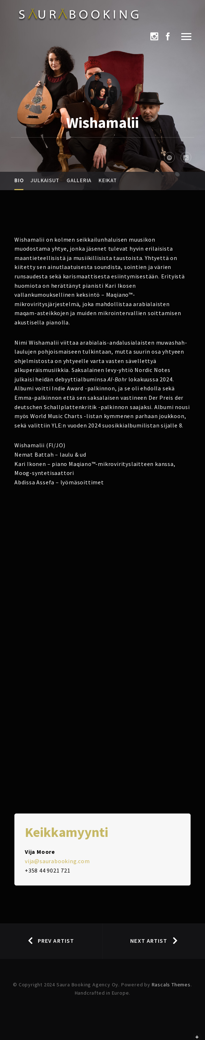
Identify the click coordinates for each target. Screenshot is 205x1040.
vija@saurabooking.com (57, 861)
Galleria (79, 180)
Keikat (108, 180)
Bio (18, 180)
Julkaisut (45, 180)
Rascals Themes (171, 984)
